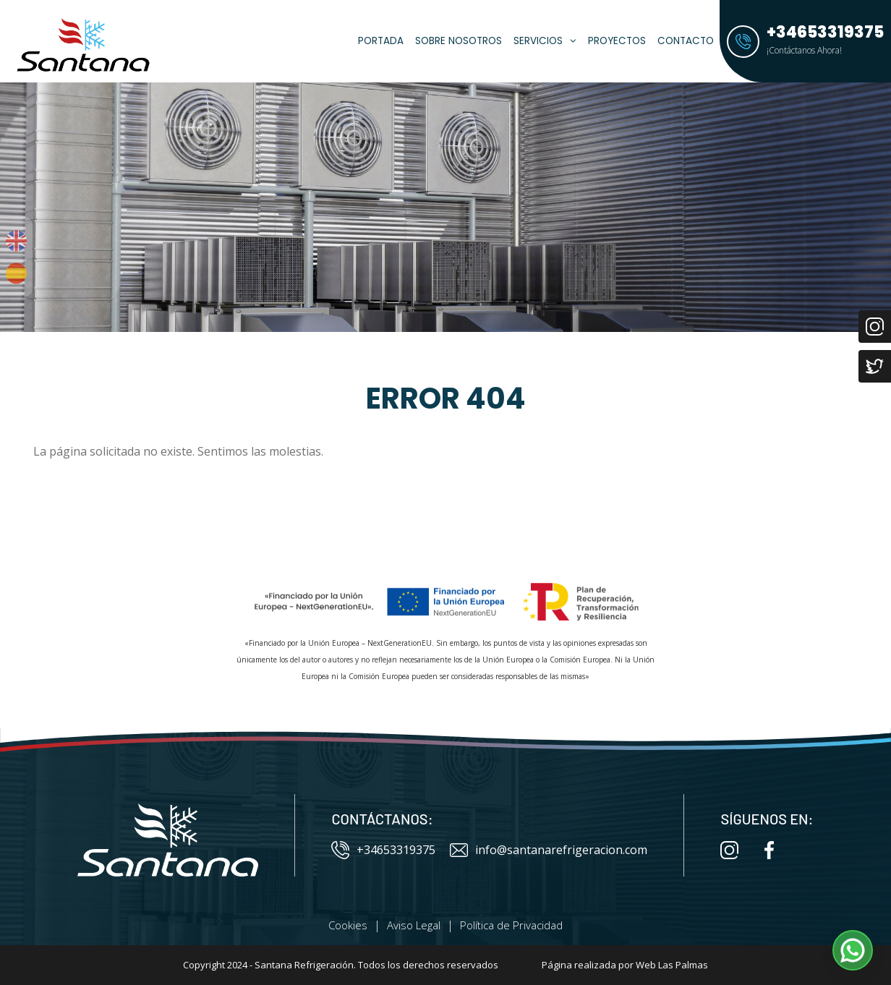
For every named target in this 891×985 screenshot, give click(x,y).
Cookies (347, 925)
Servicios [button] (544, 41)
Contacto (685, 41)
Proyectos (617, 41)
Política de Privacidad (511, 925)
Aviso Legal (413, 925)
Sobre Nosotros (458, 41)
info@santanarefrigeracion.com (548, 850)
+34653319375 (383, 850)
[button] (852, 950)
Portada (381, 41)
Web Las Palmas (672, 964)
